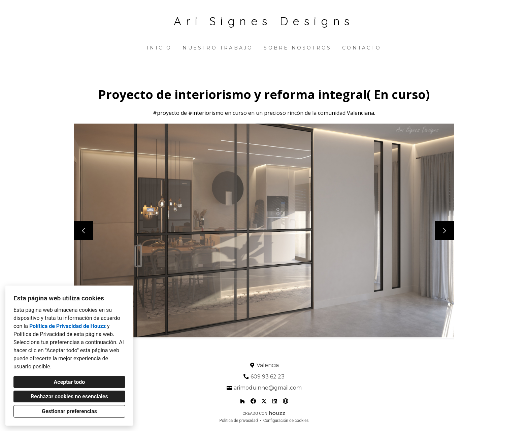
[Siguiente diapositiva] (444, 230)
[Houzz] (242, 401)
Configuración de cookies (286, 420)
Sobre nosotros (297, 48)
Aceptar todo (69, 382)
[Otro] (285, 401)
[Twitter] (264, 401)
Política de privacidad (238, 420)
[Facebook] (253, 401)
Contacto (361, 48)
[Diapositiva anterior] (83, 230)
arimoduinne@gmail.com (268, 388)
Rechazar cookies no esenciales (69, 396)
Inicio (159, 48)
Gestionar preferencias (69, 411)
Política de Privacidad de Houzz (67, 326)
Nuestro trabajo (218, 48)
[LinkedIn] (274, 401)
